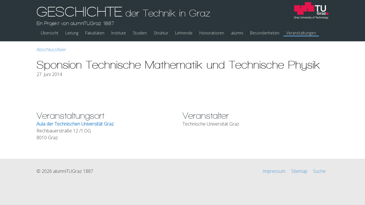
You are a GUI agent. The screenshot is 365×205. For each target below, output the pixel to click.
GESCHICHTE (123, 15)
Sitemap (299, 171)
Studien (140, 33)
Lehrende (183, 33)
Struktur (161, 33)
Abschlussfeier (51, 49)
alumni (237, 33)
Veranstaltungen (301, 33)
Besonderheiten (264, 33)
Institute (118, 33)
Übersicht (49, 33)
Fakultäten (94, 33)
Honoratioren (211, 33)
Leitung (71, 33)
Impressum (274, 171)
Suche (319, 171)
